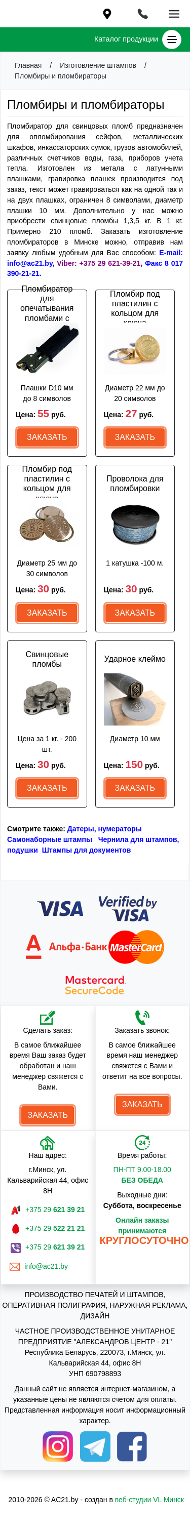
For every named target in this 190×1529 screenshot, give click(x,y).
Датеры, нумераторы (104, 829)
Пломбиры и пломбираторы (60, 76)
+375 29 (55, 1209)
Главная (28, 65)
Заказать (47, 437)
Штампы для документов (86, 850)
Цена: (41, 414)
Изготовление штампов (98, 65)
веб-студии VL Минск (149, 1500)
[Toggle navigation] (143, 13)
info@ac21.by (48, 1266)
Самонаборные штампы (49, 839)
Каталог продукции (137, 39)
